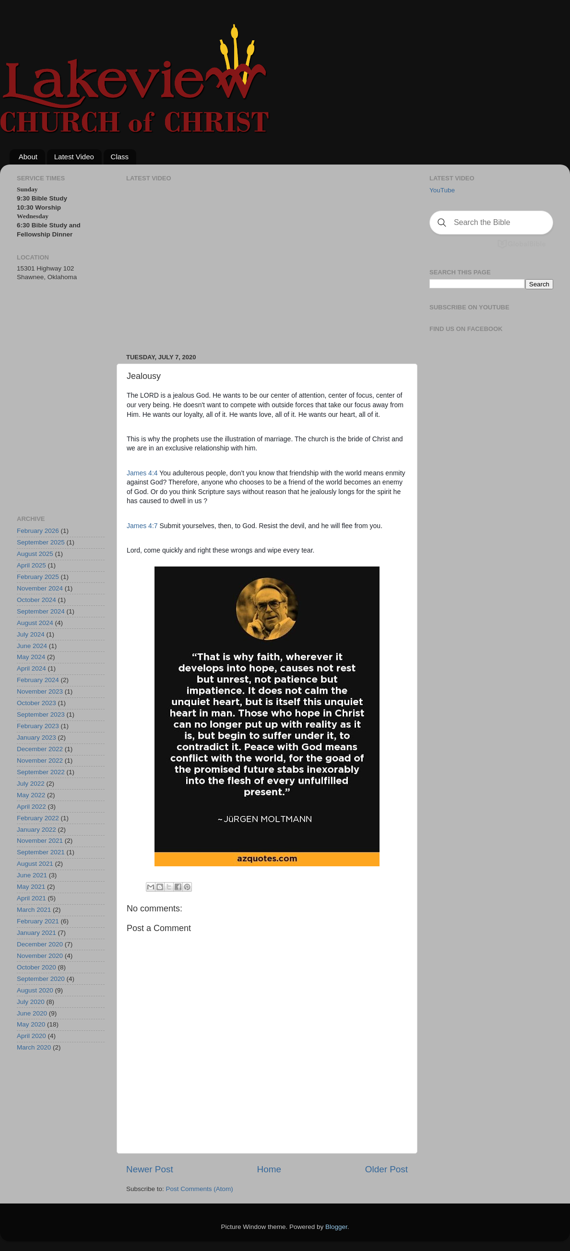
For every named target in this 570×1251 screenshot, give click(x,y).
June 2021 (32, 875)
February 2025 (38, 576)
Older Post (386, 1169)
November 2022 (40, 760)
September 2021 (41, 852)
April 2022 (31, 806)
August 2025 (35, 553)
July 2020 (31, 1001)
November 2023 (40, 691)
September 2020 (41, 978)
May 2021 (31, 886)
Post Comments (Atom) (199, 1188)
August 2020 (35, 990)
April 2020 (31, 1035)
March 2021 (34, 909)
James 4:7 (142, 526)
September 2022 (41, 772)
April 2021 (31, 898)
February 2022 (38, 818)
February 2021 (38, 921)
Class (120, 157)
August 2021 (35, 863)
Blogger (336, 1226)
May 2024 (31, 657)
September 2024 (41, 611)
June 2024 (32, 645)
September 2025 (41, 542)
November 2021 (40, 840)
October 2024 (36, 599)
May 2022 (31, 795)
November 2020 (40, 955)
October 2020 (36, 967)
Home (269, 1169)
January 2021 (36, 932)
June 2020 (32, 1013)
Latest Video (74, 157)
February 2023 (38, 726)
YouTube (442, 190)
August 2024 (35, 622)
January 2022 (36, 829)
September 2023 (41, 714)
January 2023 (36, 737)
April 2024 (31, 668)
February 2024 (38, 680)
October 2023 (36, 703)
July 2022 (31, 783)
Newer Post (149, 1169)
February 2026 (38, 530)
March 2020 (34, 1047)
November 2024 (40, 588)
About (28, 157)
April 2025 (31, 565)
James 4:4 (142, 473)
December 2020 (40, 944)
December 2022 (40, 749)
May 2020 (31, 1024)
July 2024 (31, 634)
